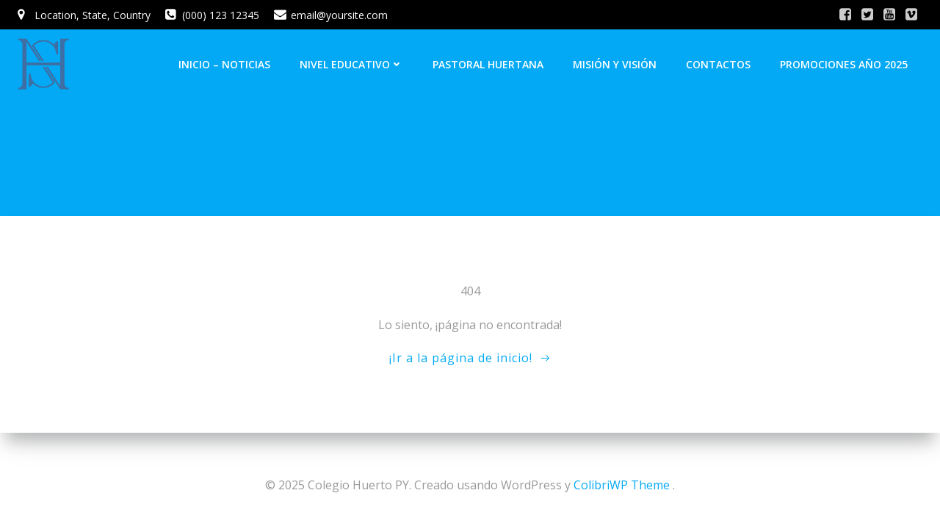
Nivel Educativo (351, 64)
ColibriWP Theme (622, 485)
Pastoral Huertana (488, 64)
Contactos (718, 64)
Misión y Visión (615, 64)
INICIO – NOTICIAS (224, 64)
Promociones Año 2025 (844, 64)
